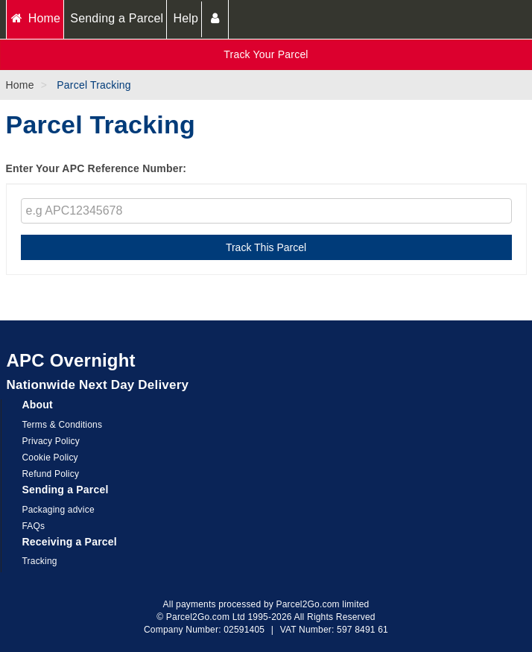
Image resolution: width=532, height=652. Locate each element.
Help (185, 18)
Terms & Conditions (62, 425)
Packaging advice (58, 509)
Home (35, 18)
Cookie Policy (50, 457)
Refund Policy (51, 474)
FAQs (33, 526)
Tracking (39, 561)
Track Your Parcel (266, 54)
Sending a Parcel (116, 18)
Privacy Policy (51, 441)
